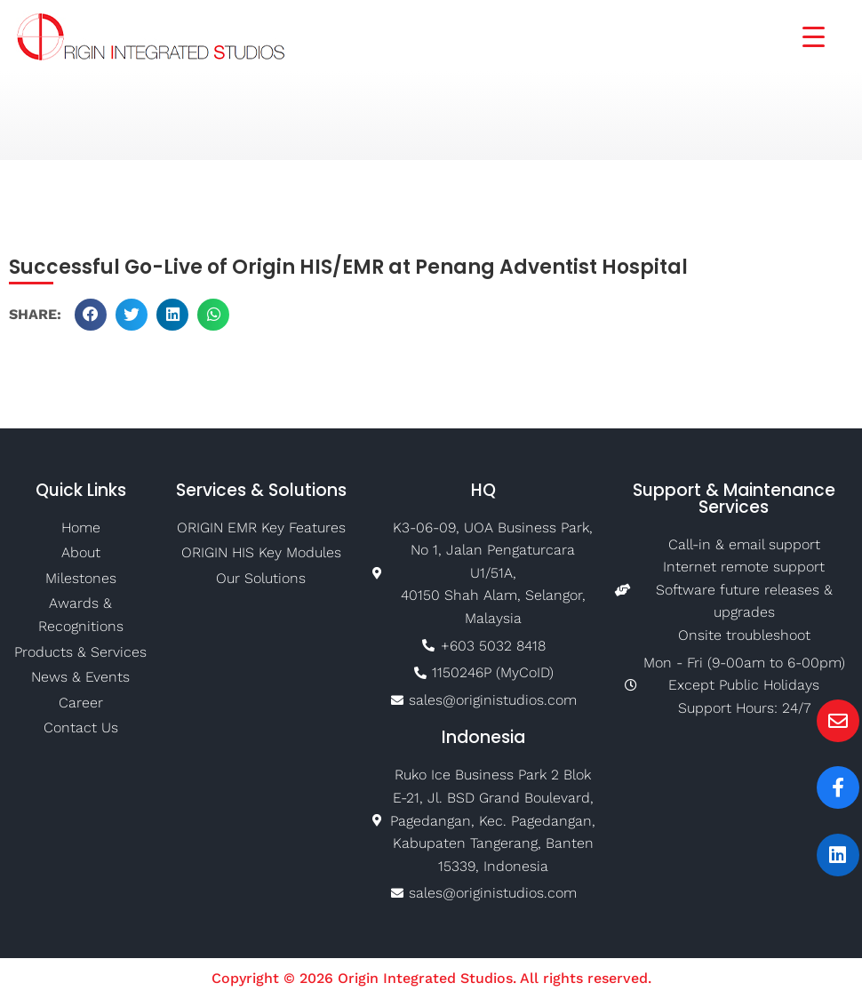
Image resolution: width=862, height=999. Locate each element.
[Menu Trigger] (802, 35)
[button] (91, 315)
